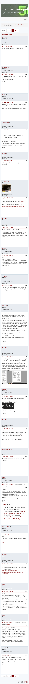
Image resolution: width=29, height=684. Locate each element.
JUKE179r (5, 181)
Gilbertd (4, 37)
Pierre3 (4, 306)
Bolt (3, 477)
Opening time (20, 24)
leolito (4, 95)
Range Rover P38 (11, 24)
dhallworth (5, 67)
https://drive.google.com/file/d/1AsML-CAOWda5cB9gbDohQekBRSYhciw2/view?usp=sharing (12, 572)
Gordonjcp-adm (7, 449)
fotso (3, 615)
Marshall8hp (6, 527)
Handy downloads (7, 34)
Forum (3, 24)
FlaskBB (26, 681)
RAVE (3, 542)
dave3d (4, 648)
